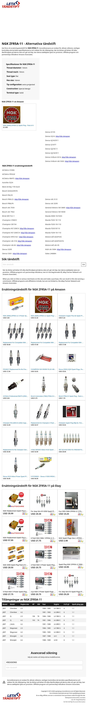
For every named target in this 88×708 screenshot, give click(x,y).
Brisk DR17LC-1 (8, 216)
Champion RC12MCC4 (11, 232)
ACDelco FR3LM (8, 174)
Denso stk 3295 (51, 203)
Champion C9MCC (9, 220)
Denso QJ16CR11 (52, 153)
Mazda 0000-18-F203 (53, 216)
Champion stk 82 (9, 245)
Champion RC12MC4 (10, 228)
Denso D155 (50, 132)
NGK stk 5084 (50, 249)
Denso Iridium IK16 (53, 157)
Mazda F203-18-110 (53, 224)
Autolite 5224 (7, 182)
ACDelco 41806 (8, 170)
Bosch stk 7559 (8, 207)
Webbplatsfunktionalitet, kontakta (75, 697)
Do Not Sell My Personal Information (74, 702)
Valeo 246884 (50, 253)
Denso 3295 (7, 249)
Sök (83, 264)
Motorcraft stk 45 (52, 245)
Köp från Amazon (22, 178)
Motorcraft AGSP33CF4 (54, 241)
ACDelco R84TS (8, 178)
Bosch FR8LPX (8, 203)
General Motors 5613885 (55, 207)
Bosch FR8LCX (8, 199)
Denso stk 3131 (51, 199)
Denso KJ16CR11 (52, 140)
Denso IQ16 (50, 136)
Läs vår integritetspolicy (78, 699)
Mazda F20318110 (52, 228)
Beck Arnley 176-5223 (11, 187)
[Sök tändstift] (41, 264)
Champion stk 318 (9, 241)
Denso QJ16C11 (51, 149)
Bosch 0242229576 (10, 191)
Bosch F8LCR (7, 195)
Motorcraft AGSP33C (53, 237)
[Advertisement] (44, 24)
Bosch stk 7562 (8, 212)
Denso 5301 (7, 253)
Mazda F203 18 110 (53, 220)
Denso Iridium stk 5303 (54, 161)
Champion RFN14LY (10, 237)
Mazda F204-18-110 (53, 232)
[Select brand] (44, 663)
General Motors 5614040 (55, 212)
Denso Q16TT (50, 144)
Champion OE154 (9, 224)
